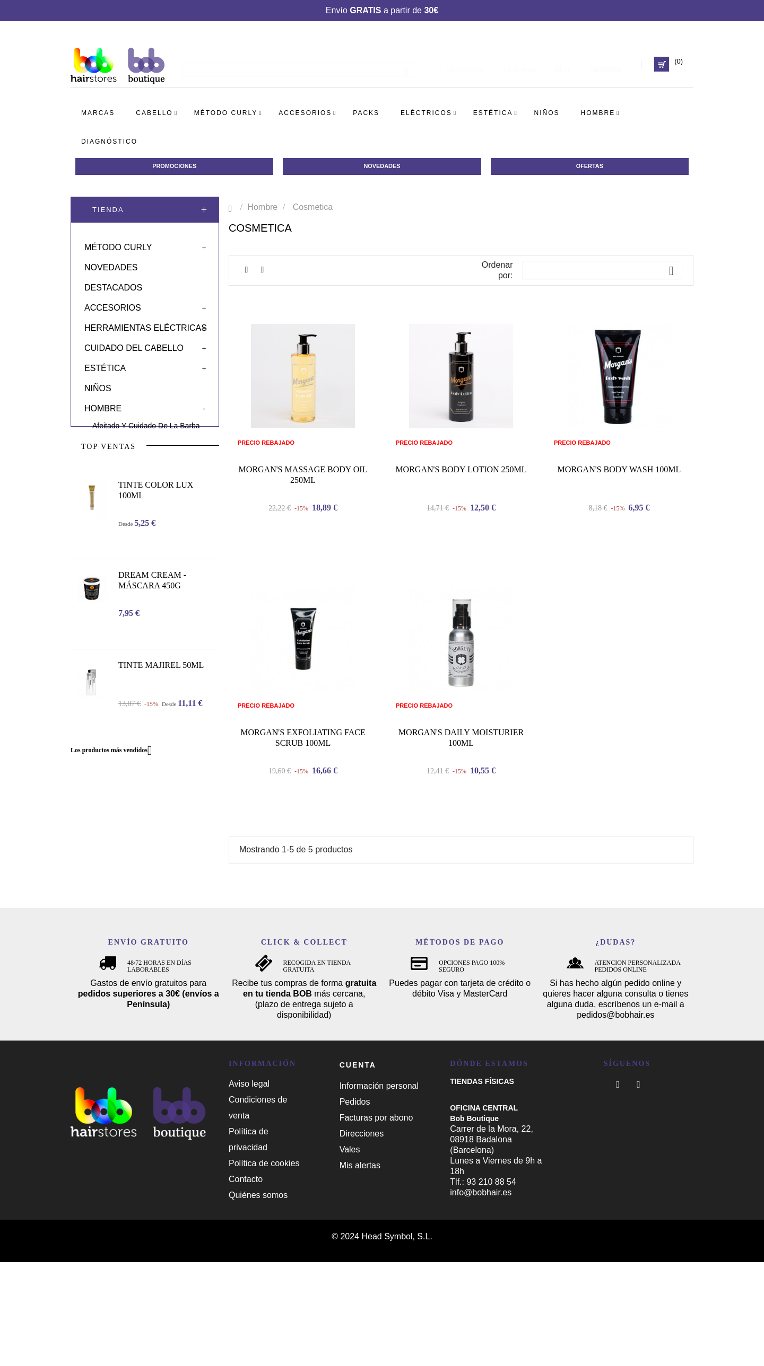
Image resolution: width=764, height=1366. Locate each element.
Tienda (108, 212)
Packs (98, 486)
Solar (98, 507)
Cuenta (358, 1169)
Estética (105, 366)
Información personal (379, 1189)
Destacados (113, 285)
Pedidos (355, 1205)
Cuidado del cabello (134, 345)
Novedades (110, 265)
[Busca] (298, 64)
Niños (97, 386)
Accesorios (112, 305)
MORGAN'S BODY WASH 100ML (619, 535)
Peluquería (110, 464)
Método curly (118, 245)
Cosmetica (109, 443)
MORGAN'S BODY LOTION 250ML (460, 535)
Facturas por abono (376, 1221)
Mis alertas (360, 1269)
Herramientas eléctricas (145, 325)
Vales (350, 1253)
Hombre (102, 406)
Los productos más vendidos (115, 852)
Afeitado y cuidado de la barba (146, 423)
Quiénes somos (258, 1298)
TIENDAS (604, 64)
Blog (561, 64)
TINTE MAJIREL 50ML (161, 766)
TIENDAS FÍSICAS (482, 1185)
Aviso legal (249, 1187)
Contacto (246, 1283)
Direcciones (362, 1237)
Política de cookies (264, 1267)
